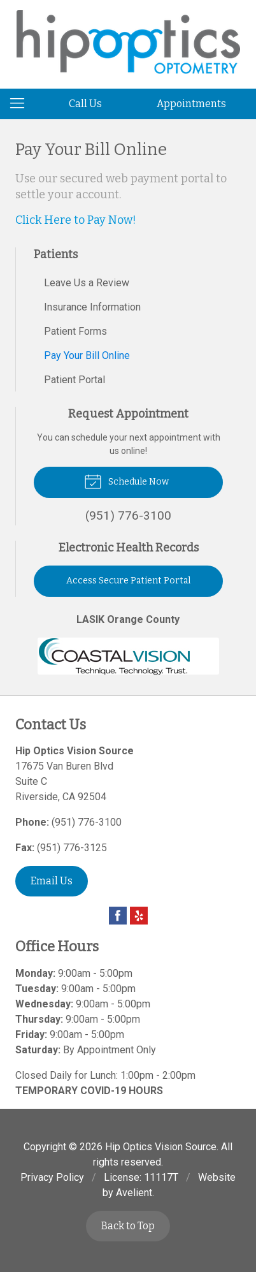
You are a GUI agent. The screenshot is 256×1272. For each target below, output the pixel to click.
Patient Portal (74, 380)
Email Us (52, 881)
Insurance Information (92, 307)
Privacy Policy (52, 1177)
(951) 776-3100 (87, 822)
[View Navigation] (22, 104)
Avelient (134, 1193)
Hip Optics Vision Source (161, 1147)
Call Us (85, 104)
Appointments (191, 104)
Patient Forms (75, 331)
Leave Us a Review (86, 283)
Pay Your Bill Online (87, 355)
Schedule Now (126, 481)
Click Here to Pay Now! (75, 220)
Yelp (139, 916)
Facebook (118, 916)
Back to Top (128, 1226)
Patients (56, 254)
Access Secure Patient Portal (128, 580)
